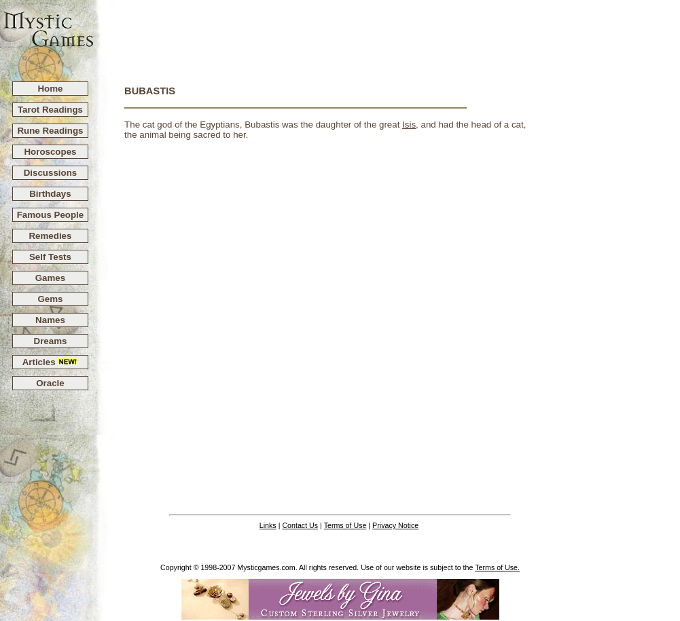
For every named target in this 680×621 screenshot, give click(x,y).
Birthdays (50, 194)
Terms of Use (345, 525)
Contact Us (300, 525)
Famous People (50, 215)
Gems (49, 299)
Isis (409, 124)
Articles (50, 362)
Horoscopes (50, 152)
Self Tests (50, 257)
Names (50, 320)
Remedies (50, 236)
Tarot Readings (50, 110)
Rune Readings (50, 131)
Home (49, 88)
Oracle (50, 383)
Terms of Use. (497, 567)
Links (268, 525)
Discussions (50, 173)
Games (50, 278)
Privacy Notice (395, 525)
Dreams (50, 341)
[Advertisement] (387, 34)
